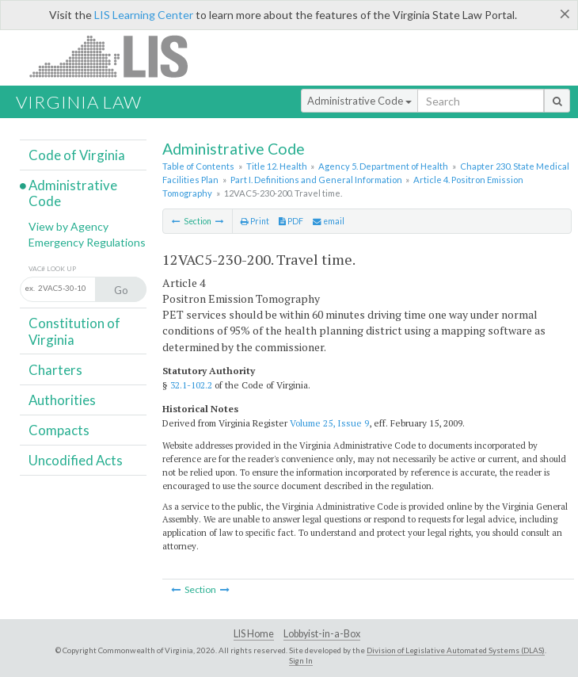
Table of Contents (198, 166)
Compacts (59, 430)
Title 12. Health (276, 166)
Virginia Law (79, 102)
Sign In (301, 660)
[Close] (565, 13)
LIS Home (254, 634)
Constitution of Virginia (74, 331)
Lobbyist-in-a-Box (321, 634)
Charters (55, 369)
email (328, 221)
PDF (291, 221)
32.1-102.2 (191, 385)
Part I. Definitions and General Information (316, 179)
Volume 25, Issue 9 (329, 423)
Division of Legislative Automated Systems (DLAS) (456, 650)
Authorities (62, 400)
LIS (117, 56)
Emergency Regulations (87, 242)
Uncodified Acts (76, 460)
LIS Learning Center (143, 14)
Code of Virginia (77, 155)
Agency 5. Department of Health (383, 166)
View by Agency (68, 226)
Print (255, 221)
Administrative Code (359, 100)
